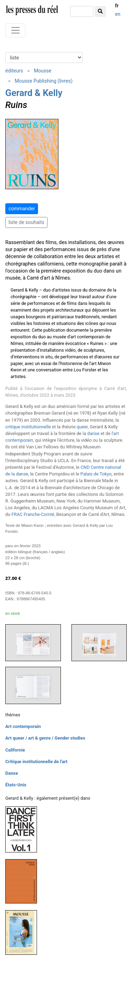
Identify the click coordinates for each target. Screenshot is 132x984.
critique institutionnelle (28, 426)
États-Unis (15, 784)
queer (82, 426)
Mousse (42, 71)
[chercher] (81, 11)
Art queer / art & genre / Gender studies (45, 738)
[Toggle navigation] (15, 30)
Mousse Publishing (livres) (44, 81)
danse (93, 433)
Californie (15, 750)
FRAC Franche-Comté (32, 514)
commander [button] (21, 208)
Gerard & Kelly (33, 93)
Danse (11, 773)
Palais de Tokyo (96, 474)
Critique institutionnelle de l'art (36, 761)
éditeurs (14, 71)
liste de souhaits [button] (26, 222)
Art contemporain (23, 726)
